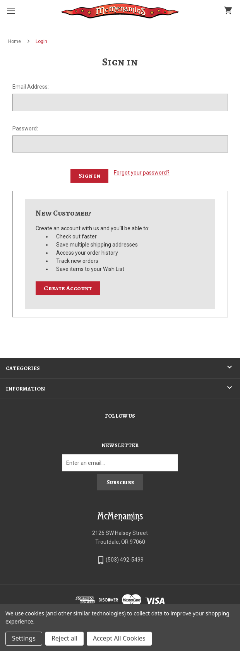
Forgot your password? (142, 173)
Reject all (64, 638)
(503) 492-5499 (125, 560)
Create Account (68, 288)
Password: (25, 128)
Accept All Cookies (119, 638)
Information (25, 388)
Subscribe (120, 482)
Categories (23, 368)
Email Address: (30, 87)
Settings (24, 638)
